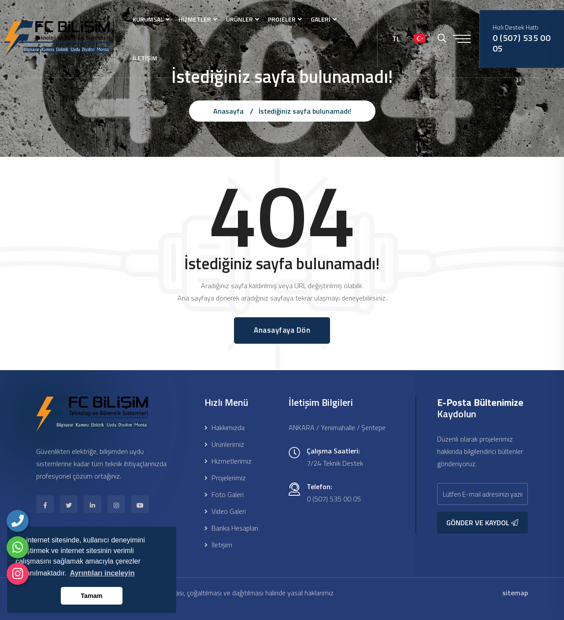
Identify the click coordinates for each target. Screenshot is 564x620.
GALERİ (320, 19)
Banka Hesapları (231, 528)
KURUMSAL (148, 19)
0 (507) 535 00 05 (521, 43)
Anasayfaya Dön (282, 330)
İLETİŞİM (145, 58)
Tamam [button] (91, 595)
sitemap (515, 592)
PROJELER (282, 19)
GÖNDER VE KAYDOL (482, 522)
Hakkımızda (224, 427)
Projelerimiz (225, 477)
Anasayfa (228, 111)
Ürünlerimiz (224, 444)
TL (396, 38)
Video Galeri (225, 511)
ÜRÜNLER (239, 19)
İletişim (218, 544)
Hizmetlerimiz (228, 461)
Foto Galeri (224, 494)
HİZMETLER (194, 19)
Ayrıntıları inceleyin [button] (102, 573)
